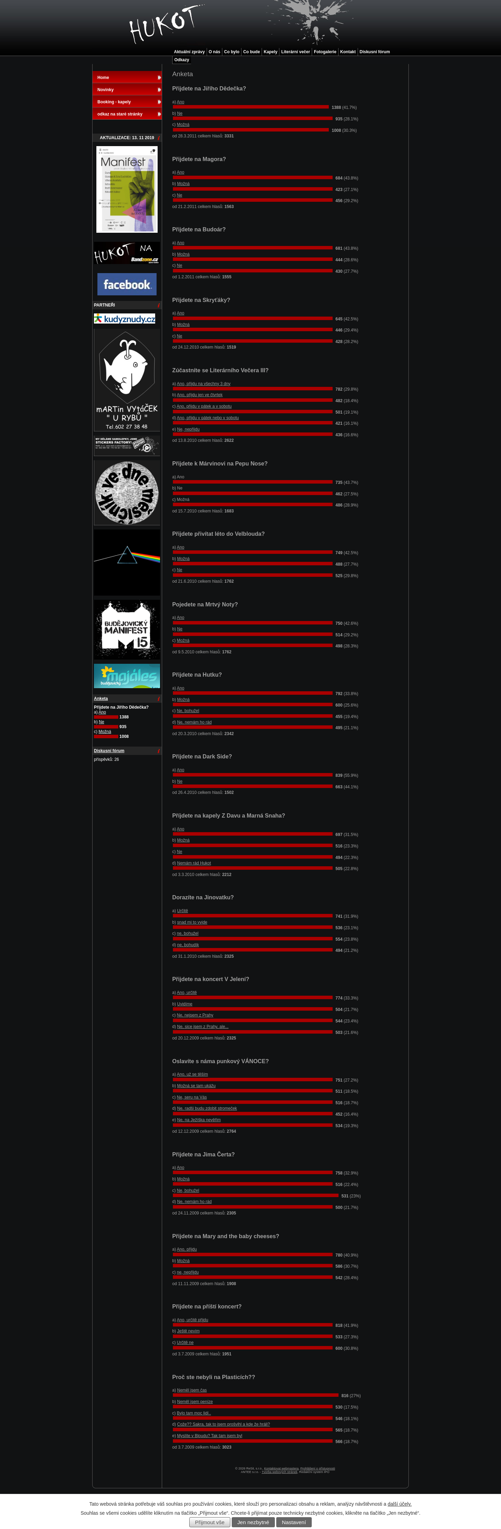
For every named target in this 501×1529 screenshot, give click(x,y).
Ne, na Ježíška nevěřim (199, 1119)
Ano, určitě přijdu (192, 1319)
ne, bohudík (188, 944)
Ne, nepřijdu (188, 429)
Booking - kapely (114, 101)
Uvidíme (184, 1004)
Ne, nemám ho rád (194, 722)
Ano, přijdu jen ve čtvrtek (199, 394)
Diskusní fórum (375, 51)
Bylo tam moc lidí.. (194, 1413)
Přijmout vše (210, 1522)
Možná (183, 124)
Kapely (270, 51)
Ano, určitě (187, 992)
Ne (179, 113)
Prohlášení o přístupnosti (317, 1468)
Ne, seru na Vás (192, 1097)
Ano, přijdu (187, 1249)
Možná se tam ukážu (196, 1085)
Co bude (251, 51)
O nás (214, 51)
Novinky (105, 89)
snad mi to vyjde (192, 922)
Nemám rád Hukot (194, 863)
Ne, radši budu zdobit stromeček (207, 1108)
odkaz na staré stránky (119, 114)
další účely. (400, 1504)
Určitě (182, 910)
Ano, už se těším (192, 1074)
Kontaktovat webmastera (281, 1468)
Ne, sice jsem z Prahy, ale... (203, 1026)
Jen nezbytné (253, 1522)
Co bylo (231, 51)
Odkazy (181, 59)
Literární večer (295, 51)
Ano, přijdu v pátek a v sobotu (204, 406)
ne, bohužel (187, 933)
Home (103, 77)
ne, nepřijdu (188, 1272)
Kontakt (348, 51)
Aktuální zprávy (189, 51)
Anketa (101, 698)
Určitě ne (185, 1342)
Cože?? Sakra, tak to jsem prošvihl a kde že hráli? (223, 1424)
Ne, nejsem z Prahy (195, 1015)
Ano (180, 101)
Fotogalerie (325, 51)
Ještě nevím (188, 1331)
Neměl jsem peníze (195, 1401)
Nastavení (294, 1522)
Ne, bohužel (188, 710)
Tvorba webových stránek (279, 1472)
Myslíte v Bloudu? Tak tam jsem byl (209, 1435)
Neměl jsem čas (192, 1390)
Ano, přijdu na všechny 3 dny (203, 383)
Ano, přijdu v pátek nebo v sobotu (208, 417)
